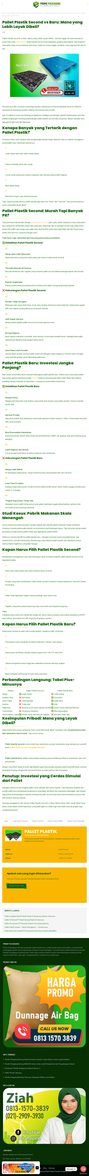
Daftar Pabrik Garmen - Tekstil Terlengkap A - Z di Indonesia (26, 927)
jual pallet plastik (13, 13)
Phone (8, 858)
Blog (45, 1168)
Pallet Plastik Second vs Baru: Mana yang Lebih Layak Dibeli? (42, 24)
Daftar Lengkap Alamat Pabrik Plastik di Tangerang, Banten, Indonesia (30, 916)
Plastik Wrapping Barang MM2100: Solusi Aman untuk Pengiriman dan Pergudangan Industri (40, 1064)
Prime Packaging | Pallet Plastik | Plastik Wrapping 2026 (52, 1171)
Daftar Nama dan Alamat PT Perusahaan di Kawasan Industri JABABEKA (31, 931)
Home (4, 13)
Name (7, 849)
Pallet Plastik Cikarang (13, 1073)
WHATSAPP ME (16, 886)
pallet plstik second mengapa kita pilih (27, 747)
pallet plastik (25, 13)
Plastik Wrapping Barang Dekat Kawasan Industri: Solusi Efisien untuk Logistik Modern (37, 1059)
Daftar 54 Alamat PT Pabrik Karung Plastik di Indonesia (24, 920)
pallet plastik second (52, 13)
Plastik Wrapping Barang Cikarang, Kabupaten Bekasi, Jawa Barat (30, 1077)
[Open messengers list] (83, 1169)
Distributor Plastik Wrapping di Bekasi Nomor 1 (22, 1068)
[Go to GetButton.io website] (83, 1173)
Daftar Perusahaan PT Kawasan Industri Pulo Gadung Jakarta (27, 923)
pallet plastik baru (37, 13)
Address (9, 854)
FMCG (34, 378)
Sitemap (52, 1168)
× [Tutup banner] (37, 1168)
